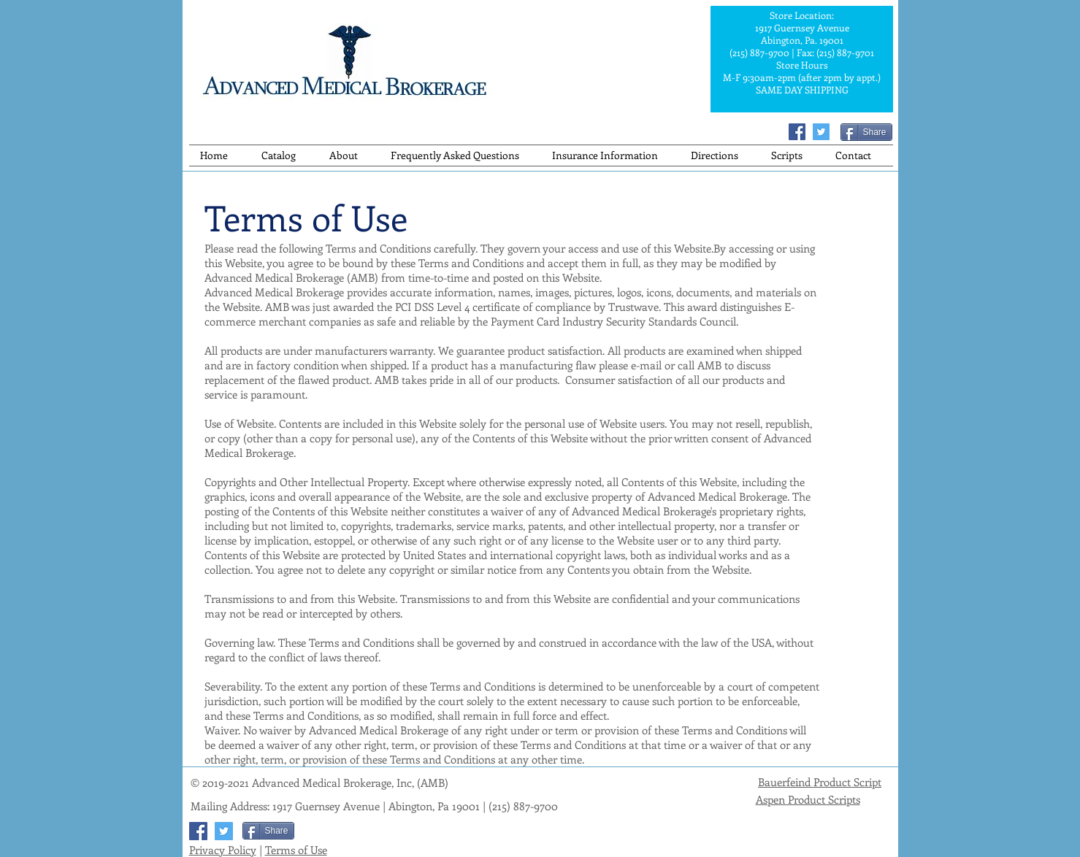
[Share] (866, 132)
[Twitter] (821, 131)
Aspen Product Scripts (808, 799)
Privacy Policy (222, 849)
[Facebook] (797, 131)
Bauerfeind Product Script (819, 782)
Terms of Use (296, 849)
